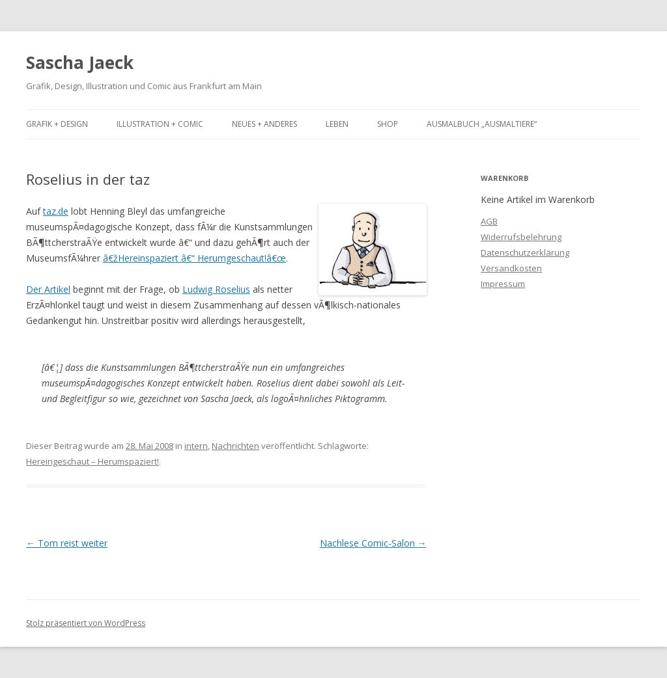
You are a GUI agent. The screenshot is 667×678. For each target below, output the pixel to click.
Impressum (503, 284)
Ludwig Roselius (216, 289)
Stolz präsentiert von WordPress (85, 623)
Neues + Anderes (264, 123)
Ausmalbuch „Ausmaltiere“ (482, 123)
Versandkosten (511, 268)
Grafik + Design (57, 123)
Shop (387, 123)
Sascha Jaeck (80, 62)
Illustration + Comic (160, 123)
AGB (489, 221)
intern (196, 446)
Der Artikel (48, 289)
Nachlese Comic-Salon (373, 543)
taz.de (55, 211)
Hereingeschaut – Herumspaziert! (92, 461)
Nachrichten (235, 446)
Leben (337, 123)
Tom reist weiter (66, 543)
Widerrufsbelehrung (521, 237)
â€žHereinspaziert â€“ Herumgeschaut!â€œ (194, 258)
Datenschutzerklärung (525, 252)
